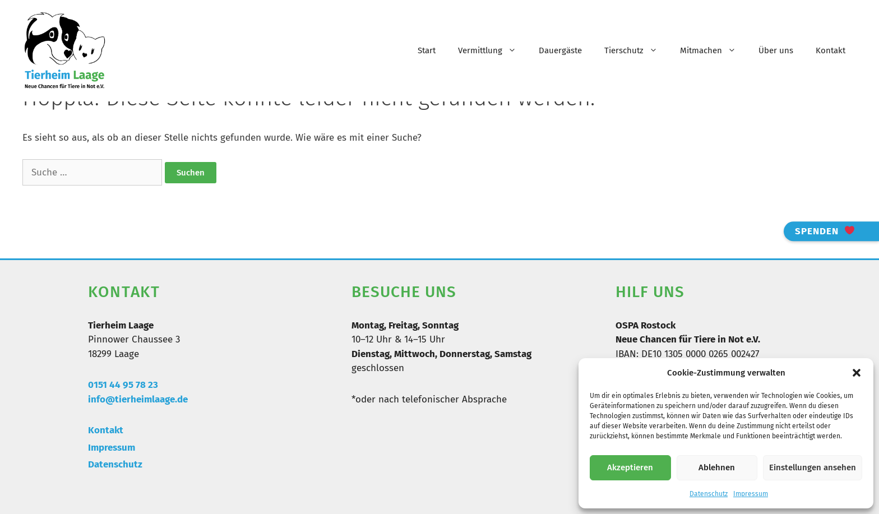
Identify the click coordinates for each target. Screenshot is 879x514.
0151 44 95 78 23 (123, 385)
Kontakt (830, 50)
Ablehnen (716, 467)
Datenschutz (709, 494)
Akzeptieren (630, 467)
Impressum (750, 494)
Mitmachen (713, 50)
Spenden (825, 231)
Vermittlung (493, 50)
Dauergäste (560, 50)
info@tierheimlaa (126, 399)
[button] (856, 372)
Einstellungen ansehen (812, 467)
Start (427, 50)
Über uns (775, 50)
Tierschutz (636, 50)
